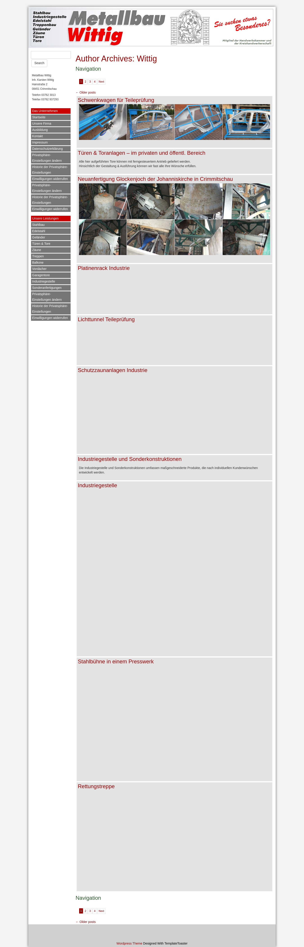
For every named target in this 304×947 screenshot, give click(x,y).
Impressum (40, 142)
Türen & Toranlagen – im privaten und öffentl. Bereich (141, 153)
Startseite (38, 117)
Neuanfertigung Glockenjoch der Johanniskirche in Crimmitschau (155, 179)
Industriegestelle (43, 281)
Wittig (147, 58)
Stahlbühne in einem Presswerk (116, 661)
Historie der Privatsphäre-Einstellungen (50, 169)
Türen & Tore (41, 243)
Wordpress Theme (129, 943)
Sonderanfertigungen (47, 287)
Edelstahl (38, 231)
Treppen (38, 256)
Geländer (38, 237)
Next (101, 81)
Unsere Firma (41, 123)
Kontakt (37, 136)
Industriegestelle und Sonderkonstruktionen (130, 459)
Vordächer (39, 269)
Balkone (38, 262)
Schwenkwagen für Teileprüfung (116, 100)
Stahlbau (38, 225)
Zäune (36, 250)
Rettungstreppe (96, 786)
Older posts (86, 92)
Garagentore (41, 275)
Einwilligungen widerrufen (50, 179)
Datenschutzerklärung (47, 148)
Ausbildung (40, 130)
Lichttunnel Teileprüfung (106, 319)
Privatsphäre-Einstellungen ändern (47, 157)
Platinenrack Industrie (104, 268)
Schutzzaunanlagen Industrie (113, 370)
